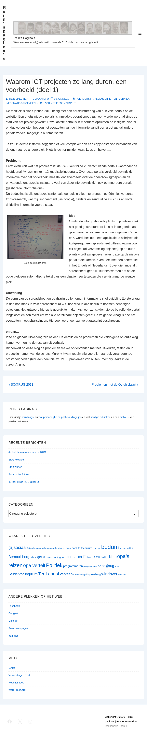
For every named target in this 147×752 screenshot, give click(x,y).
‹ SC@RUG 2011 (21, 384)
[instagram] (30, 721)
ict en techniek (119, 98)
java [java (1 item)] (89, 557)
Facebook (14, 605)
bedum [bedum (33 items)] (110, 547)
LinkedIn (13, 620)
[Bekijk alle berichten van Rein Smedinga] (17, 98)
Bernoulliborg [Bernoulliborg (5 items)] (18, 557)
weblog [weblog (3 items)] (96, 574)
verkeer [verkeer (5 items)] (66, 574)
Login (11, 667)
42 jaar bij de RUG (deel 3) (23, 481)
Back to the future (18, 474)
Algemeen (101, 98)
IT (75, 103)
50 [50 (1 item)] (28, 548)
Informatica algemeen (20, 103)
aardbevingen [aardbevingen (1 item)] (57, 548)
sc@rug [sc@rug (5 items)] (108, 566)
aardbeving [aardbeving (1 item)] (45, 548)
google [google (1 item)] (49, 557)
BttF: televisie (16, 459)
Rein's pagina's (4, 33)
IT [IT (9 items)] (84, 556)
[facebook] (9, 721)
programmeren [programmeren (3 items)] (73, 566)
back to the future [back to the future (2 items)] (82, 548)
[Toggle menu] (140, 33)
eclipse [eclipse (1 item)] (33, 557)
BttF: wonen (15, 466)
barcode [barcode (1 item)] (96, 548)
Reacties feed (16, 682)
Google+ (13, 613)
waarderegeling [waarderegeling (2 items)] (81, 574)
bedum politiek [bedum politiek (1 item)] (126, 548)
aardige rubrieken (100, 417)
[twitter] (20, 721)
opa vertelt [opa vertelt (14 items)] (34, 565)
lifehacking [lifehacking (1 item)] (103, 557)
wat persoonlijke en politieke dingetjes (59, 417)
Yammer (13, 635)
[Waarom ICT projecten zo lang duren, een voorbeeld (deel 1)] (61, 98)
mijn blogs (28, 417)
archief (123, 417)
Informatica (64, 103)
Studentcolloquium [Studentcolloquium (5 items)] (23, 574)
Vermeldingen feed (19, 675)
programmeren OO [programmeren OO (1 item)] (92, 566)
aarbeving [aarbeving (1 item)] (35, 548)
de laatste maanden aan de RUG (27, 452)
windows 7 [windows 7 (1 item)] (122, 574)
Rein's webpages (18, 628)
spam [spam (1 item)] (117, 566)
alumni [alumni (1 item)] (68, 548)
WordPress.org (16, 689)
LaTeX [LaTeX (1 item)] (95, 557)
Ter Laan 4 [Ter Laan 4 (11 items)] (48, 573)
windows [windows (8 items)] (109, 574)
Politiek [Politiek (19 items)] (54, 565)
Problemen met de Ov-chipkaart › (115, 384)
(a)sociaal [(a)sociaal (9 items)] (17, 547)
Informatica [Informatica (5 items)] (73, 557)
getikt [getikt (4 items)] (41, 557)
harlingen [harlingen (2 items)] (58, 557)
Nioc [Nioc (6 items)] (112, 557)
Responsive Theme (116, 725)
